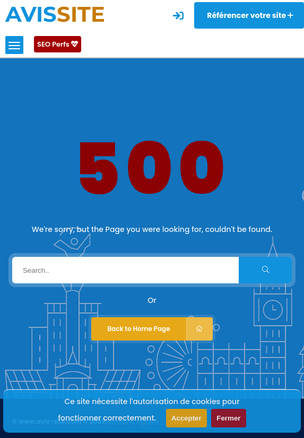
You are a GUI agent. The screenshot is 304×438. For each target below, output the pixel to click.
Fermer (228, 418)
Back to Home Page (159, 329)
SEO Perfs (57, 44)
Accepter (186, 418)
